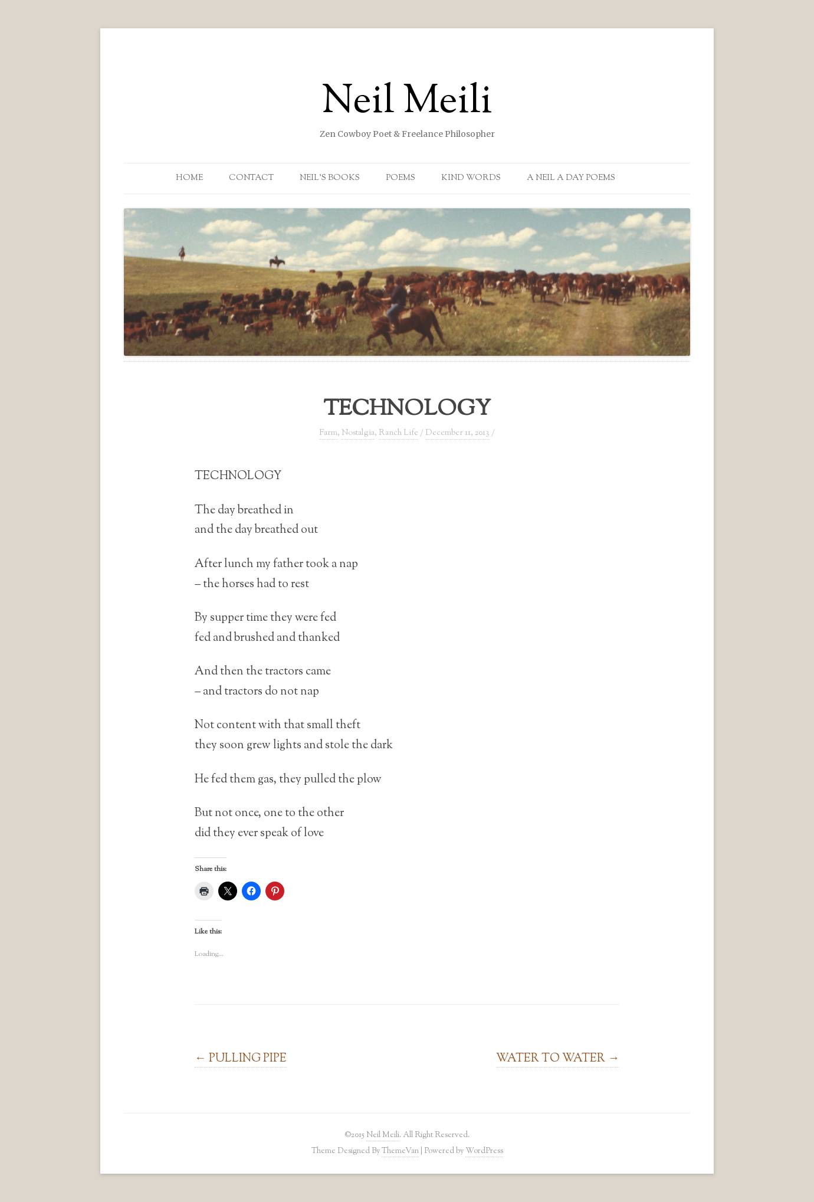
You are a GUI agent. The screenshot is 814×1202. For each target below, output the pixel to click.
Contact (251, 178)
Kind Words (471, 178)
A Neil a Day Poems (571, 178)
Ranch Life (398, 433)
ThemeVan (400, 1151)
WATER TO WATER (557, 1058)
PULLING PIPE (241, 1058)
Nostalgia (358, 433)
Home (189, 178)
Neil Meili (407, 103)
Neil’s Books (330, 178)
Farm (328, 433)
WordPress (484, 1151)
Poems (400, 178)
